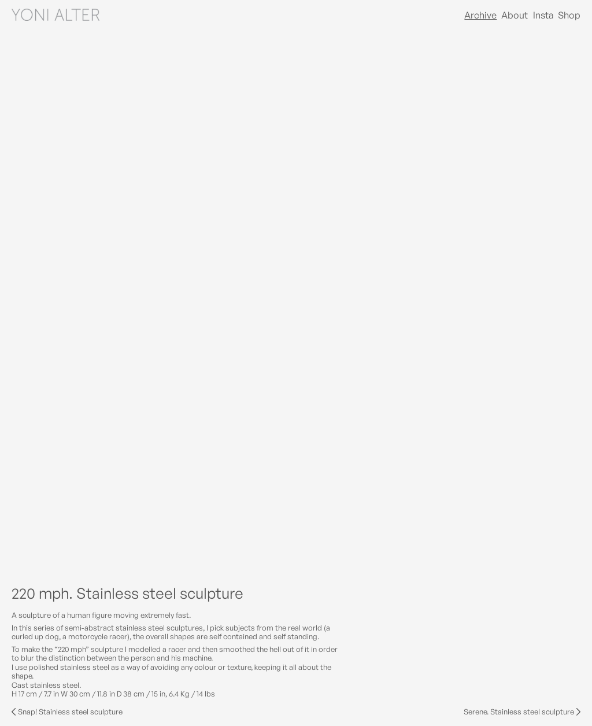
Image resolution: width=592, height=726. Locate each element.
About (514, 15)
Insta (543, 15)
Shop (569, 15)
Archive (480, 15)
